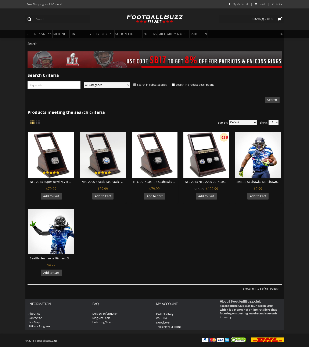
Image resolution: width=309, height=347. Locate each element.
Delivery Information (105, 313)
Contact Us (35, 318)
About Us (34, 313)
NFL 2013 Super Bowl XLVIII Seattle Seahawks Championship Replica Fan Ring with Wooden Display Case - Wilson (52, 182)
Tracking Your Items (168, 327)
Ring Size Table (101, 318)
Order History (164, 314)
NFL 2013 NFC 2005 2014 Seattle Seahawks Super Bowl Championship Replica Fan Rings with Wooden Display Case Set (207, 182)
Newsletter (163, 322)
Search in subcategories (152, 85)
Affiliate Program (39, 326)
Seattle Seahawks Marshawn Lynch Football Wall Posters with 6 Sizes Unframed (259, 182)
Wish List (161, 318)
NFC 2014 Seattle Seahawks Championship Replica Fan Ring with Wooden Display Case (155, 182)
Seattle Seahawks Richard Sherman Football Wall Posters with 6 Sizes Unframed (52, 258)
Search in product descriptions (195, 85)
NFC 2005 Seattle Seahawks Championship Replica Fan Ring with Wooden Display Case (104, 182)
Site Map (34, 322)
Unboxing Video (102, 322)
